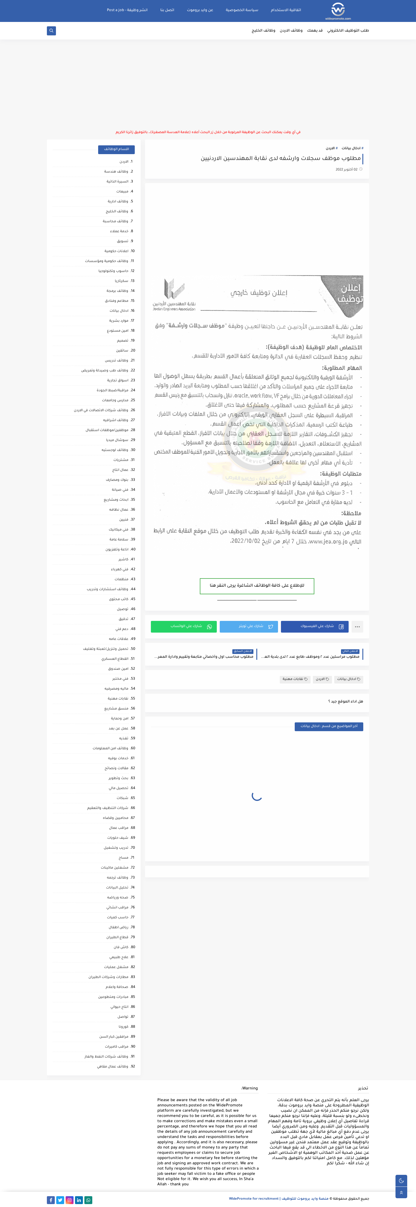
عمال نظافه (118, 510)
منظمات (121, 580)
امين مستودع (117, 331)
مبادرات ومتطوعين (113, 997)
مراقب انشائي (117, 908)
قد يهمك (315, 31)
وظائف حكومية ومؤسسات (106, 262)
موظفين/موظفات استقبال (107, 431)
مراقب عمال (118, 828)
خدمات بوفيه (118, 759)
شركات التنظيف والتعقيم (107, 808)
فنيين (123, 520)
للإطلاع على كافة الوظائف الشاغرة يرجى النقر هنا (257, 586)
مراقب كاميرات (116, 1047)
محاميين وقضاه (115, 818)
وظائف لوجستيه (115, 450)
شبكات (122, 798)
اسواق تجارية (117, 381)
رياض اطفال (118, 928)
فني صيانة (120, 490)
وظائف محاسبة (115, 222)
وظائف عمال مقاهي (112, 1067)
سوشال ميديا (117, 440)
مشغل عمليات (116, 968)
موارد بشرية (118, 321)
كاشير (123, 560)
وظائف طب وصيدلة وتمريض (104, 371)
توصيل (122, 610)
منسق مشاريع (116, 709)
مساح (123, 858)
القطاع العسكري (114, 659)
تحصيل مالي (118, 789)
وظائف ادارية (118, 202)
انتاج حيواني (119, 1007)
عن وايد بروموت (200, 10)
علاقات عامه (118, 639)
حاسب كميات (117, 918)
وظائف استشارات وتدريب (107, 590)
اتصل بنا (167, 10)
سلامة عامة (119, 540)
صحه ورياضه (117, 898)
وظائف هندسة (116, 172)
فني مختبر (120, 679)
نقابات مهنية (295, 679)
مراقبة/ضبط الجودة (112, 391)
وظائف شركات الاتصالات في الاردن (101, 411)
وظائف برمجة (117, 291)
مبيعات (122, 192)
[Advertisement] (208, 85)
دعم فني (121, 629)
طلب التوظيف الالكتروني (348, 31)
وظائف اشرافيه (115, 421)
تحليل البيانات (117, 888)
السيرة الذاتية (117, 182)
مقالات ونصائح (116, 769)
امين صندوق (118, 669)
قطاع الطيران (117, 938)
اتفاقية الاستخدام (286, 10)
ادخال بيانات (351, 149)
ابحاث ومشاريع (116, 500)
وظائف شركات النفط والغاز (106, 1057)
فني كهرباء (119, 570)
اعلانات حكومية (116, 252)
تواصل (122, 1017)
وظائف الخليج (263, 31)
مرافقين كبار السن (113, 1037)
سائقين (122, 351)
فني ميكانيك (118, 530)
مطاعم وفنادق (116, 301)
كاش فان (121, 948)
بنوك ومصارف (117, 480)
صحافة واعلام (117, 987)
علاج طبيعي (118, 958)
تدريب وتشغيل (116, 848)
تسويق (122, 242)
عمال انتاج (120, 470)
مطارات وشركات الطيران (108, 977)
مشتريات (120, 460)
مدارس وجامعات (115, 401)
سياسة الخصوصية (242, 10)
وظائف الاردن (291, 31)
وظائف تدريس (116, 361)
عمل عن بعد (118, 729)
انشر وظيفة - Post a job (127, 10)
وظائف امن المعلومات (110, 749)
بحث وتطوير (118, 779)
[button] (315, 627)
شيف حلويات (117, 838)
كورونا (123, 1027)
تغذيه (123, 739)
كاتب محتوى (118, 600)
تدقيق (123, 619)
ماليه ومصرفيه (116, 689)
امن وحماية (119, 719)
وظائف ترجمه (117, 878)
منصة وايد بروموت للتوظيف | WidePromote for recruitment (279, 1199)
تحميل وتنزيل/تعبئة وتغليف (105, 649)
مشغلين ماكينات (114, 868)
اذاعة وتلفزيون (116, 550)
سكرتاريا (121, 281)
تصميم (122, 341)
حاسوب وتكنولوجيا (113, 271)
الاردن (330, 149)
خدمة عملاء (119, 232)
